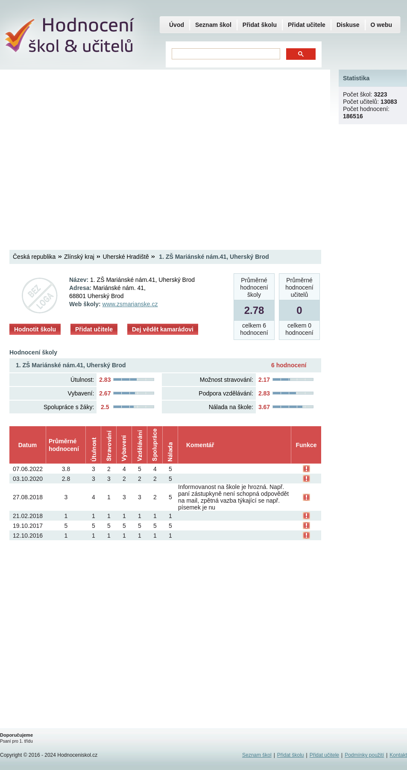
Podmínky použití (364, 755)
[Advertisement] (80, 153)
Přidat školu (260, 24)
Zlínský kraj (79, 256)
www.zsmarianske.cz (130, 304)
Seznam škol (213, 24)
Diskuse (348, 24)
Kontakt (398, 755)
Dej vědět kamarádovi (162, 329)
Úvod (176, 24)
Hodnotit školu (35, 329)
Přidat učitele (94, 329)
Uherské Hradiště (126, 256)
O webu (381, 24)
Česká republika (34, 256)
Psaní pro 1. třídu (16, 741)
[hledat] (225, 54)
